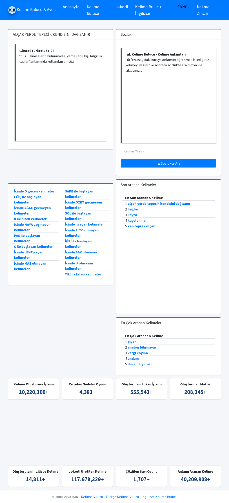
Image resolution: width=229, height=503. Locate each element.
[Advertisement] (61, 103)
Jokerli (121, 6)
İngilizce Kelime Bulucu (159, 496)
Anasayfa (71, 6)
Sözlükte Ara (168, 163)
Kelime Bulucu (93, 10)
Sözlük (183, 6)
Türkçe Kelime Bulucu (122, 496)
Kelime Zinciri (203, 10)
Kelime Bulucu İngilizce (148, 10)
